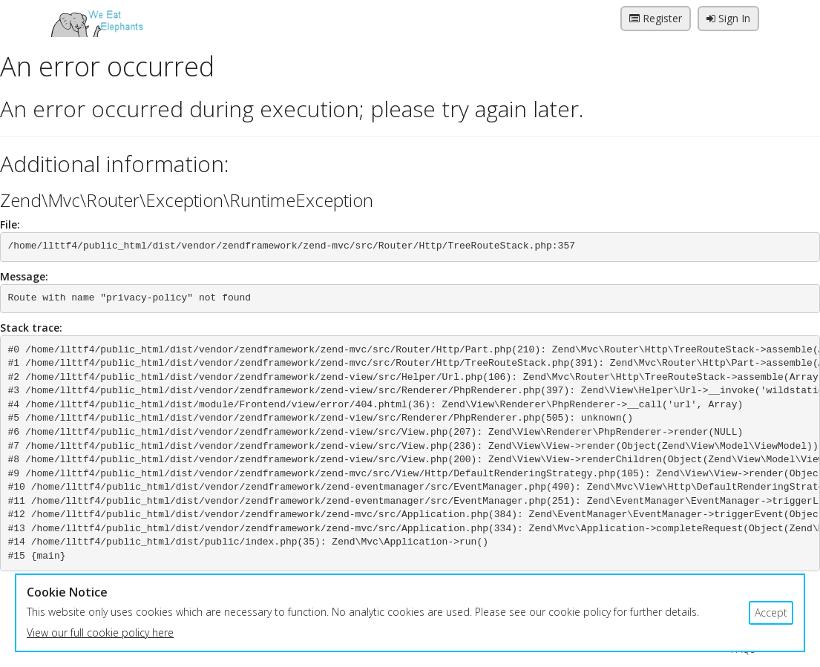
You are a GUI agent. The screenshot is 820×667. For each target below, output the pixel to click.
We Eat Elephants (96, 18)
